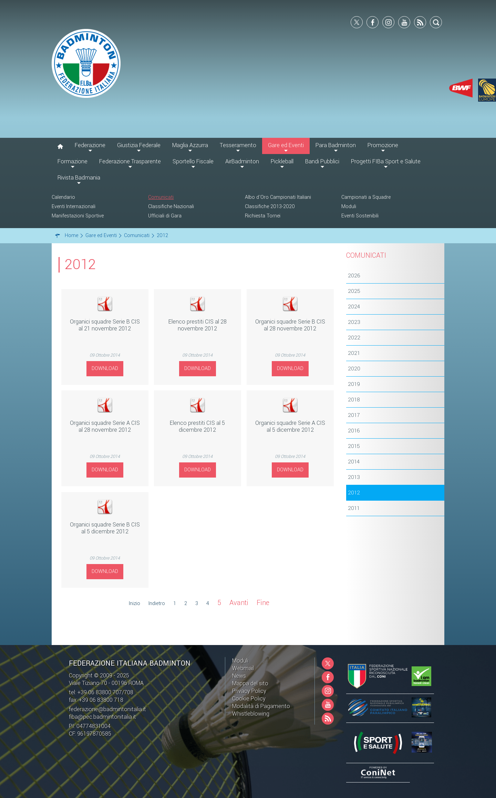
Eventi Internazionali (73, 206)
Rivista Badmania (79, 178)
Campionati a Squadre (366, 197)
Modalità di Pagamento (261, 706)
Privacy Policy (249, 691)
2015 (354, 446)
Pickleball (282, 161)
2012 (354, 493)
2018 (354, 399)
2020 (354, 368)
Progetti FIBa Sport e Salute (386, 161)
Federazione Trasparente (130, 161)
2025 (354, 291)
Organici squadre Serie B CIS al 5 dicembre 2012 (105, 528)
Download (105, 368)
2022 (354, 337)
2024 (354, 306)
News (239, 676)
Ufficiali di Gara (165, 215)
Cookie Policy (249, 699)
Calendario (63, 197)
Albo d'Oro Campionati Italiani (278, 197)
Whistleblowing (250, 714)
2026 (354, 275)
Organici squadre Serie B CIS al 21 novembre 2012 (105, 325)
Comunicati (161, 197)
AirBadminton (242, 161)
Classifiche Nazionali (171, 206)
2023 (354, 322)
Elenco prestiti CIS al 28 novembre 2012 (197, 325)
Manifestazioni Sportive (78, 215)
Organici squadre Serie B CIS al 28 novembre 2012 (290, 325)
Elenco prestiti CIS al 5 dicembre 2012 (197, 426)
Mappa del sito (250, 683)
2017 (354, 415)
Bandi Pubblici (322, 161)
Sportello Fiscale (193, 161)
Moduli (348, 206)
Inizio (134, 603)
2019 (354, 384)
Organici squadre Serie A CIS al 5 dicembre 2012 (290, 426)
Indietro (156, 603)
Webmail (243, 668)
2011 (354, 508)
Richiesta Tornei (262, 215)
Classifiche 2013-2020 (270, 206)
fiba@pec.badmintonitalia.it (102, 717)
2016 (354, 430)
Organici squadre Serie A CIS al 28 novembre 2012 (105, 426)
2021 (354, 353)
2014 (354, 462)
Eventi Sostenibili (360, 215)
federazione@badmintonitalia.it (107, 709)
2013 (354, 477)
